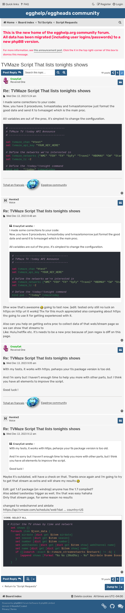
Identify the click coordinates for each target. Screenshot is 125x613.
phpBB (17, 603)
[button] (113, 73)
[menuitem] (24, 4)
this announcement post (48, 50)
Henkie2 (14, 199)
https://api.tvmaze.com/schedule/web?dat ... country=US (43, 510)
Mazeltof (16, 606)
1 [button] (117, 72)
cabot (24, 606)
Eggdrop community (47, 185)
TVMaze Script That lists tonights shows (44, 64)
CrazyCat (15, 78)
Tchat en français (13, 185)
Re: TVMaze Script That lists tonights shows (46, 91)
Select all (19, 517)
